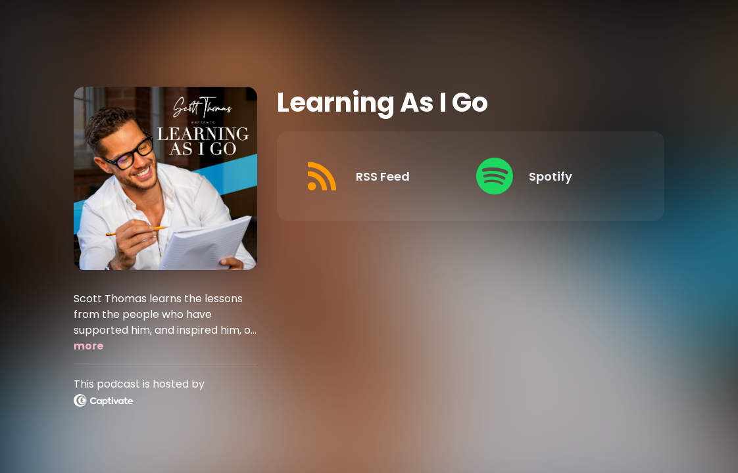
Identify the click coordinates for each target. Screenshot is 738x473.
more (88, 345)
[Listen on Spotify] (552, 176)
